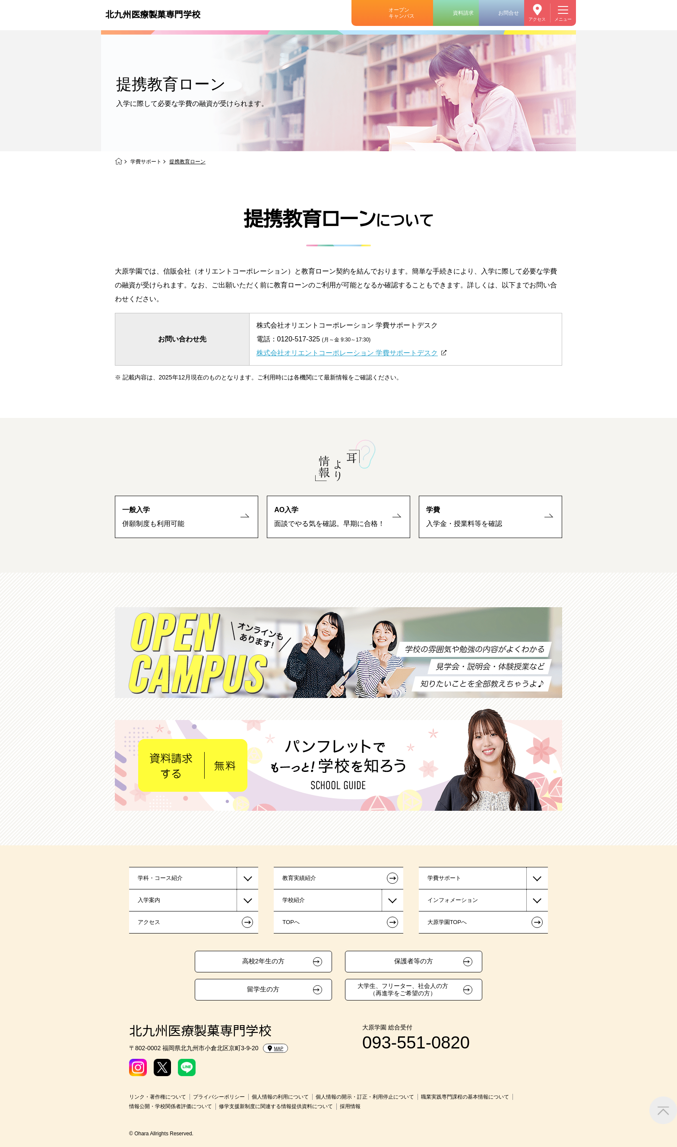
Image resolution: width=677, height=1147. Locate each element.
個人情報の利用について (280, 1097)
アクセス (537, 19)
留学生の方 (263, 989)
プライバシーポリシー (219, 1097)
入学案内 (149, 900)
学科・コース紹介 (160, 878)
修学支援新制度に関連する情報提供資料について (276, 1106)
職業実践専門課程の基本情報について (465, 1097)
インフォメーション (452, 900)
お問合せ (508, 13)
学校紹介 (293, 900)
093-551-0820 (416, 1042)
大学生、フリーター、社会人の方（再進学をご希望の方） (402, 989)
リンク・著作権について (157, 1097)
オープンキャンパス (401, 13)
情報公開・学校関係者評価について (170, 1106)
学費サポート (145, 162)
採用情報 (350, 1106)
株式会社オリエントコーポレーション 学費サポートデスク (347, 353)
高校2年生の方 (263, 961)
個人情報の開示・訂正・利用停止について (365, 1097)
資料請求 (463, 13)
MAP (276, 1048)
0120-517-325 (298, 339)
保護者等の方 (413, 961)
